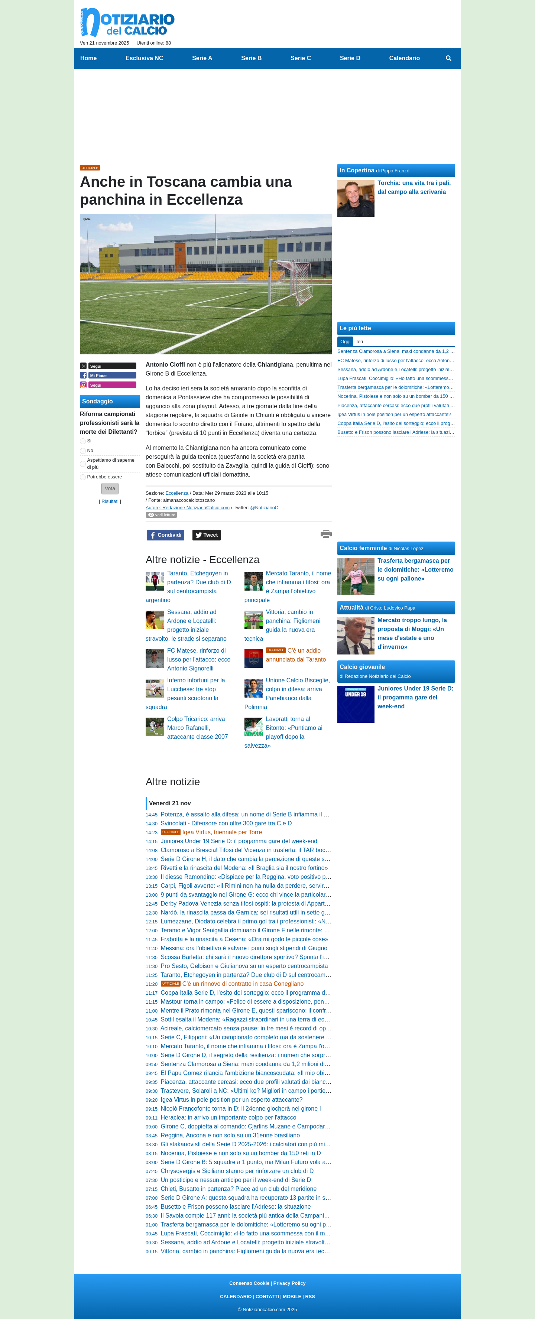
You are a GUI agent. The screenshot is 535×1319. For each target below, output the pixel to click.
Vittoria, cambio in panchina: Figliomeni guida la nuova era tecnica (248, 1251)
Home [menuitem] (88, 58)
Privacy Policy (289, 1283)
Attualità (351, 607)
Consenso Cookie (249, 1283)
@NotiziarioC (264, 507)
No (90, 450)
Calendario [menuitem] (404, 58)
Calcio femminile (363, 548)
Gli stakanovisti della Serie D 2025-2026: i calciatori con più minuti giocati (257, 1144)
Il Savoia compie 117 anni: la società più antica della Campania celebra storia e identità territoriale (290, 1215)
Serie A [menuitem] (202, 58)
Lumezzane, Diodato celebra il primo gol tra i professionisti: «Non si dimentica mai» (270, 921)
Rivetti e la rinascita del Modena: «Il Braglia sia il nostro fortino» (244, 868)
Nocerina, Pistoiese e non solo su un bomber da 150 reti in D (241, 1153)
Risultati (110, 501)
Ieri (359, 341)
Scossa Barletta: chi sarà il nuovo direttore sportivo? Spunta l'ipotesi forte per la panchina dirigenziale (294, 957)
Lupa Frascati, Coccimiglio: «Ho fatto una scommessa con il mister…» (253, 1233)
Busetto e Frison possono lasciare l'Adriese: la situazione (236, 1206)
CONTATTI (267, 1296)
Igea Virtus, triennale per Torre (211, 832)
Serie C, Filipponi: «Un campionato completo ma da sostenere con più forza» (262, 1037)
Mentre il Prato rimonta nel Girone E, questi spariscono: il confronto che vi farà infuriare (275, 1010)
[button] (110, 488)
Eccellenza (176, 493)
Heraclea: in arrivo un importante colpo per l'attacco (228, 1117)
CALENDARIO (236, 1296)
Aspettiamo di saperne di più (110, 463)
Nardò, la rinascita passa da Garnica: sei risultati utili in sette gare (247, 912)
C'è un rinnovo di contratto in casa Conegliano (232, 984)
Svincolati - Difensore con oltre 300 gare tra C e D (226, 823)
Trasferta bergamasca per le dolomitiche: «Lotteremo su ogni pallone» (252, 1224)
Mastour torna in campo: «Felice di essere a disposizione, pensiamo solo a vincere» (271, 1001)
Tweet (206, 535)
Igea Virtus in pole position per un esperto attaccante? (232, 1100)
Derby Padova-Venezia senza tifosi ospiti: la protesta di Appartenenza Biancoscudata (273, 903)
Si (89, 441)
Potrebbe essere (104, 477)
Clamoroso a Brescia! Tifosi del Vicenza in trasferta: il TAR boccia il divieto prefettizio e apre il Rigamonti (298, 850)
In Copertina (357, 170)
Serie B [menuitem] (251, 58)
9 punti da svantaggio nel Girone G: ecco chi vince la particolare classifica (258, 894)
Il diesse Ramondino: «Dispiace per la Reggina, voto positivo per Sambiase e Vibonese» (277, 877)
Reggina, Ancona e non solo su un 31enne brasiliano (230, 1135)
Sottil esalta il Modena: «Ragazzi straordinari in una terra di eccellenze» (255, 1019)
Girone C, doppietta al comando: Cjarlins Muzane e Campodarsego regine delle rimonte (276, 1126)
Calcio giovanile (362, 667)
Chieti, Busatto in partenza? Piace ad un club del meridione (239, 1189)
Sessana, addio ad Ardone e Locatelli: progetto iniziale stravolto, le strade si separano (274, 1242)
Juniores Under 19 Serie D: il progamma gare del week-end (239, 841)
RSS (310, 1296)
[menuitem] (449, 58)
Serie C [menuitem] (301, 58)
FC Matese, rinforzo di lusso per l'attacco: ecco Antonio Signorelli (198, 659)
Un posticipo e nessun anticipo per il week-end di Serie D (236, 1180)
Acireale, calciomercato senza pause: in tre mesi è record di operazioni (253, 1028)
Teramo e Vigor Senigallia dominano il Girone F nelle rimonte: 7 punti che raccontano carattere (284, 930)
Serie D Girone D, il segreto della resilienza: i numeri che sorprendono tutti (258, 1055)
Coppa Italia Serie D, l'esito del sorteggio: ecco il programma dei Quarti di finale (265, 993)
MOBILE (292, 1296)
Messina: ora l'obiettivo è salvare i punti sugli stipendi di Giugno (244, 948)
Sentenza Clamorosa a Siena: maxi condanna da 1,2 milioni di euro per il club (263, 1064)
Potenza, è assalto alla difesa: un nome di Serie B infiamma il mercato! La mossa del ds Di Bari (286, 814)
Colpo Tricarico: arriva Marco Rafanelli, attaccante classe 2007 (197, 728)
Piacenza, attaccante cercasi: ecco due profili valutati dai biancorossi (251, 1082)
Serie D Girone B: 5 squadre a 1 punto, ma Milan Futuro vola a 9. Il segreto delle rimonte (277, 1162)
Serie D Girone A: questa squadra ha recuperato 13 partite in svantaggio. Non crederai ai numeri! (288, 1198)
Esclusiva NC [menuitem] (144, 58)
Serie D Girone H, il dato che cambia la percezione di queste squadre (252, 859)
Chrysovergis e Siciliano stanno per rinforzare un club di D (237, 1171)
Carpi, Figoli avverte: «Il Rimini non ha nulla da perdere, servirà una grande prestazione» (278, 886)
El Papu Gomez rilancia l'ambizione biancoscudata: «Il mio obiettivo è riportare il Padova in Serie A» (292, 1073)
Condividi (166, 535)
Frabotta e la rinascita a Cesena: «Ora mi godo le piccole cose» (244, 939)
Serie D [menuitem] (350, 58)
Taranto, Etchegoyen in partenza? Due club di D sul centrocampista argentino (262, 975)
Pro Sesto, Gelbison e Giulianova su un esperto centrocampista (244, 966)
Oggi (345, 341)
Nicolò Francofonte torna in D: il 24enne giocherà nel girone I (241, 1108)
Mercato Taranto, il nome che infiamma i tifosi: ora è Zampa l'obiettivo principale (265, 1046)
